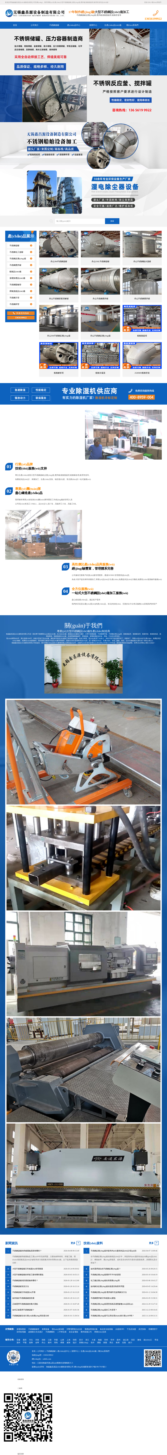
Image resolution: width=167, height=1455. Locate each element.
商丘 (111, 1343)
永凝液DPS (119, 1329)
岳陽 (124, 1343)
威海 (68, 1343)
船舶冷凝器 (100, 373)
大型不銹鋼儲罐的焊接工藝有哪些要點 (27, 1275)
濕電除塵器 (21, 1329)
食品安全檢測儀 (106, 1329)
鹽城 (139, 1340)
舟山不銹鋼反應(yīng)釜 (100, 336)
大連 (93, 1340)
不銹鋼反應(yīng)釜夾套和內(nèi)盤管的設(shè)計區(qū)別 (113, 1251)
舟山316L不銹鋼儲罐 (100, 261)
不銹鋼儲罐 (54, 25)
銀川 (130, 1343)
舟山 (43, 1343)
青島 (56, 1343)
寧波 (156, 1340)
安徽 (18, 1340)
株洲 (118, 1343)
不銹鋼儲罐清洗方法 (20, 1286)
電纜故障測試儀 (91, 1329)
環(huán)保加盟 (58, 1329)
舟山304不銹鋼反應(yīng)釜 (58, 336)
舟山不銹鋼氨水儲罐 (142, 261)
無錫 (100, 1340)
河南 (37, 1340)
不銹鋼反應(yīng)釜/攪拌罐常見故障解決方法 (109, 1292)
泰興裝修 (45, 1329)
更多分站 (147, 2)
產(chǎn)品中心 (73, 25)
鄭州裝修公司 (86, 1332)
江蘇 (50, 1340)
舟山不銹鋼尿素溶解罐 (59, 299)
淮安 (133, 1340)
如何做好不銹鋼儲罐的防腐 (23, 1298)
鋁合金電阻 (73, 1332)
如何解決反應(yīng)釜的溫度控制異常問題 (107, 1286)
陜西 (75, 1340)
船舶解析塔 (59, 373)
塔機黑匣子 (153, 1329)
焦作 (92, 1343)
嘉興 (31, 1343)
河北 (31, 1340)
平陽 (24, 1343)
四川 (81, 1340)
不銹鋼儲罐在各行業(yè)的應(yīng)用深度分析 (30, 1316)
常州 (112, 1340)
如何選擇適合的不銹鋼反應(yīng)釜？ (106, 1269)
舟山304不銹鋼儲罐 (58, 261)
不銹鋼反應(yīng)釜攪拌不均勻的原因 (106, 1275)
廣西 (24, 1340)
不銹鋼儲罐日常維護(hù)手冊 (23, 1292)
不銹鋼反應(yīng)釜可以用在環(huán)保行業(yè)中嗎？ (112, 1316)
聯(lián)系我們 (156, 2)
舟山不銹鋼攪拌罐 (100, 299)
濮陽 (99, 1343)
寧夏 (56, 1340)
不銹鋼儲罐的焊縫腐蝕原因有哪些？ (27, 1251)
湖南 (43, 1340)
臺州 (50, 1343)
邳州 (106, 1340)
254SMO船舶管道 (142, 373)
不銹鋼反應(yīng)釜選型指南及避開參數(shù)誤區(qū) (112, 1304)
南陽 (105, 1343)
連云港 (126, 1340)
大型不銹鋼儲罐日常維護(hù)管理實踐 (27, 1269)
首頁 (15, 25)
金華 (37, 1343)
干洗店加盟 (131, 1329)
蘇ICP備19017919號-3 (97, 1367)
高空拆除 (142, 1329)
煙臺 (62, 1343)
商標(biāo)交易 (100, 1332)
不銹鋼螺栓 (50, 1332)
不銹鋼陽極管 (33, 1329)
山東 (62, 1340)
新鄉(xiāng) (83, 1343)
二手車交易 (61, 1332)
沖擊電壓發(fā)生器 (74, 1329)
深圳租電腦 (21, 1332)
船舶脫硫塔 (142, 336)
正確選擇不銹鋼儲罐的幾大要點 (25, 1304)
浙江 (87, 1340)
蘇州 (118, 1340)
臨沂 (75, 1343)
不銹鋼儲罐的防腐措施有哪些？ (25, 1281)
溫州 (18, 1343)
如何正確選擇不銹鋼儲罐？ (23, 1310)
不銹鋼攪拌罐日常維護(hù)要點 (103, 1298)
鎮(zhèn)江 (148, 1340)
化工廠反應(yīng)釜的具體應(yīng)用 (105, 1281)
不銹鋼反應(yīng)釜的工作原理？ (104, 1310)
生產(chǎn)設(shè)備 (112, 25)
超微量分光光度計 (35, 1332)
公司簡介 (34, 25)
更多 (73, 1243)
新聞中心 (93, 25)
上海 (68, 1340)
